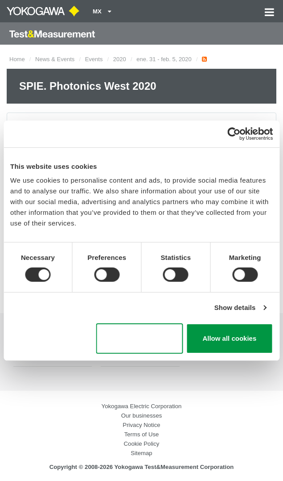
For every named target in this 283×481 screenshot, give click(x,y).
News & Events (54, 59)
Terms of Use (141, 434)
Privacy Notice (141, 425)
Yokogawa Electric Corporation (142, 406)
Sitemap (141, 453)
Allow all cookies (229, 338)
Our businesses (141, 415)
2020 (119, 59)
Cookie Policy (142, 443)
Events (94, 59)
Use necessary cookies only (139, 338)
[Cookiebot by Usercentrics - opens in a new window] (234, 133)
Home (17, 59)
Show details (235, 307)
